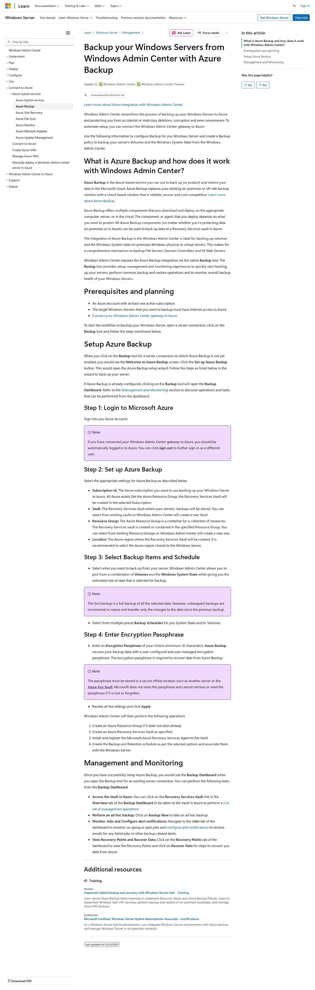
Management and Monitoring (144, 390)
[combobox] (39, 41)
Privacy (95, 977)
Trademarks (181, 977)
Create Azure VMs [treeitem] (24, 150)
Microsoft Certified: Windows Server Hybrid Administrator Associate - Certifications (141, 919)
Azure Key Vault (100, 686)
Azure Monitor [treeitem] (25, 125)
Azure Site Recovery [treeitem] (29, 112)
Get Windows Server (274, 18)
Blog (60, 977)
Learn (87, 32)
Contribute (78, 977)
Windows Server (107, 32)
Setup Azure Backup (257, 56)
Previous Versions (39, 977)
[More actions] (227, 32)
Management (131, 32)
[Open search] (294, 6)
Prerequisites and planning (261, 51)
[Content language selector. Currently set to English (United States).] (25, 966)
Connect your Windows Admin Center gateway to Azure (134, 315)
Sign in (305, 5)
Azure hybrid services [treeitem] (30, 100)
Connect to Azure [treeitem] (24, 143)
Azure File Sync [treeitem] (26, 119)
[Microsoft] (8, 6)
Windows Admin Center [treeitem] (24, 50)
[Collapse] (68, 33)
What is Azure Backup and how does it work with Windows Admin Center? (274, 43)
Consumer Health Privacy (126, 977)
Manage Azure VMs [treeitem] (25, 156)
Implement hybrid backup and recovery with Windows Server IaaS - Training (136, 893)
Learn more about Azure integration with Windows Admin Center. (133, 104)
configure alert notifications (187, 827)
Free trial (301, 18)
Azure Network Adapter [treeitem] (31, 131)
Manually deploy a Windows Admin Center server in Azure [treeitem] (40, 165)
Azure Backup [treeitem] (25, 106)
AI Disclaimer (14, 977)
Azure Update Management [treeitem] (34, 137)
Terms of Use (159, 977)
